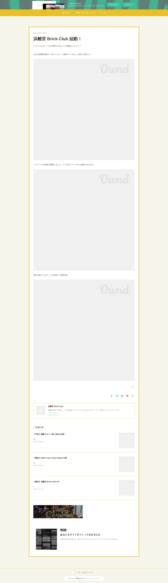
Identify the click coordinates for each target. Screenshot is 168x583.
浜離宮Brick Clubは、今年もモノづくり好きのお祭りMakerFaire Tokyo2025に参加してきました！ (67, 463)
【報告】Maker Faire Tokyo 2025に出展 (50, 458)
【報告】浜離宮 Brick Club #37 (46, 482)
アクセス (103, 13)
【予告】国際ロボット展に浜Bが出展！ (49, 434)
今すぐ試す (113, 5)
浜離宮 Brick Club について (85, 13)
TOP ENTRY (66, 13)
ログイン (129, 5)
